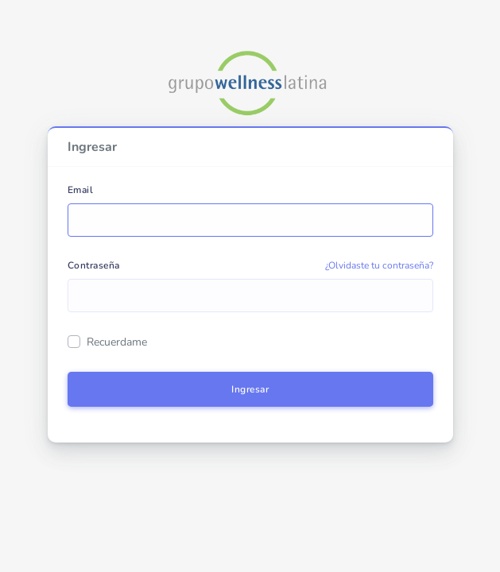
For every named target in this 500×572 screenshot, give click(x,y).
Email (81, 190)
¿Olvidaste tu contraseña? (379, 265)
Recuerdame (117, 342)
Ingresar (250, 389)
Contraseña (94, 265)
